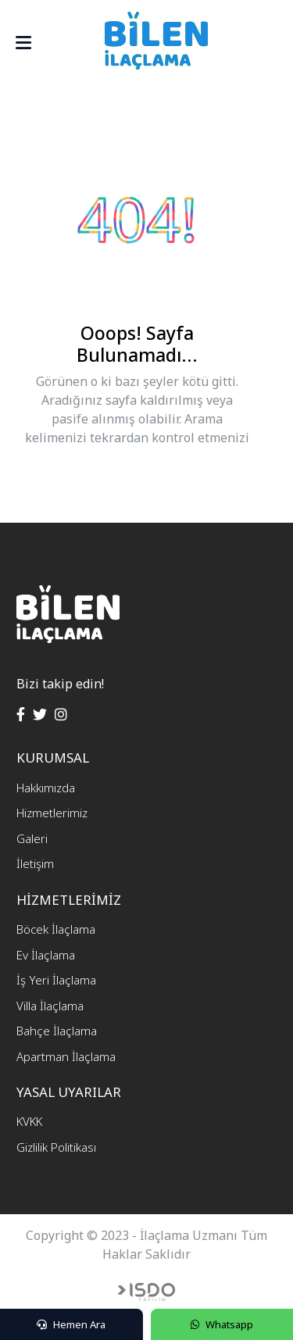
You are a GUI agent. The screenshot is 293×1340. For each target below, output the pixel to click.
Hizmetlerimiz (52, 812)
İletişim (35, 863)
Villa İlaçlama (50, 1005)
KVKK (29, 1121)
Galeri (32, 838)
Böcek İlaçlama (55, 929)
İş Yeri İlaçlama (56, 980)
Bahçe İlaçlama (56, 1030)
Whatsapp (222, 1324)
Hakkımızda (45, 787)
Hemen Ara (71, 1324)
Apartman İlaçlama (66, 1056)
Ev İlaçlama (45, 955)
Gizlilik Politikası (56, 1147)
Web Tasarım (146, 1292)
